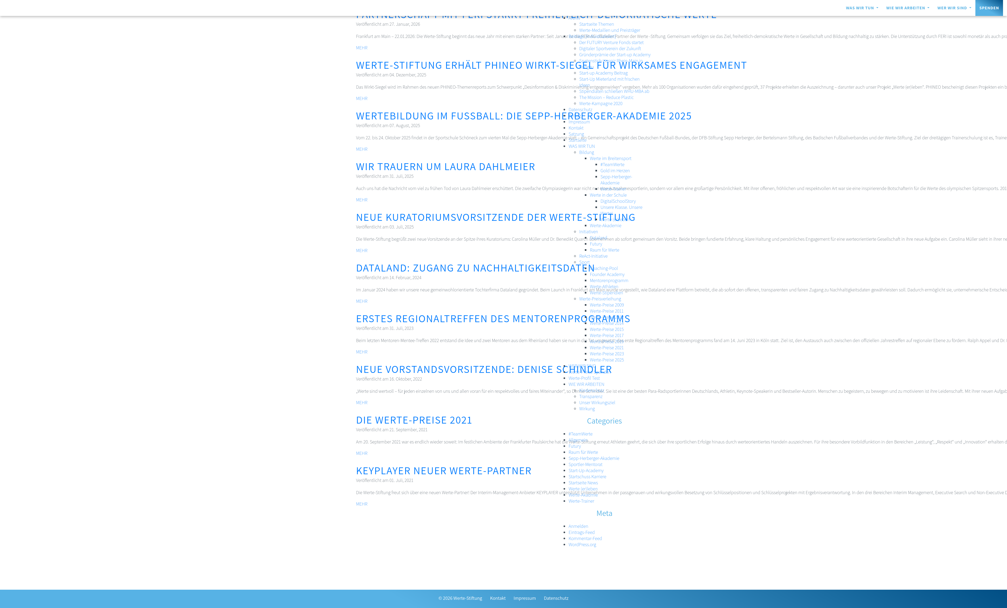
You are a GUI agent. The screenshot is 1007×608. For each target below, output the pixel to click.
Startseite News (583, 483)
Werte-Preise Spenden (590, 372)
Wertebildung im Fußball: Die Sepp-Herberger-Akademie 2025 (524, 115)
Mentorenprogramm (609, 280)
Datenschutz (580, 109)
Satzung (576, 134)
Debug (575, 116)
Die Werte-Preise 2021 (414, 419)
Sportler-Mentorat (585, 464)
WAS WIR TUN (860, 8)
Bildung (586, 152)
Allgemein (578, 440)
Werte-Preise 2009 (607, 305)
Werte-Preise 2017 (607, 335)
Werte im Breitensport (610, 158)
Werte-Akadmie (583, 495)
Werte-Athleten (604, 286)
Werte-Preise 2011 (607, 311)
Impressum (579, 122)
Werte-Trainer (613, 189)
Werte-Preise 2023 (607, 354)
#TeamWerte (612, 164)
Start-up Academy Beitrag (603, 73)
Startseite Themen (596, 24)
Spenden (989, 8)
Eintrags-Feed (582, 532)
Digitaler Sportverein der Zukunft (610, 48)
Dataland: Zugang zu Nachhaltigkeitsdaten (475, 267)
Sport (584, 262)
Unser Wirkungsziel (597, 402)
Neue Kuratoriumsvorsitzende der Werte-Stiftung (496, 217)
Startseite (577, 140)
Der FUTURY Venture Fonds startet (611, 42)
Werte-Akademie (605, 225)
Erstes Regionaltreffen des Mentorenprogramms (493, 318)
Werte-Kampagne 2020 (601, 103)
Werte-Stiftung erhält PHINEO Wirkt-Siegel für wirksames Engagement (551, 65)
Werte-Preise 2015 (607, 329)
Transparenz (591, 396)
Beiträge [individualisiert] (592, 36)
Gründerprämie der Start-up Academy (615, 54)
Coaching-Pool (604, 268)
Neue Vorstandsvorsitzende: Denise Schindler (484, 369)
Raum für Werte (604, 250)
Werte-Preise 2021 (607, 347)
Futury (596, 244)
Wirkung (587, 409)
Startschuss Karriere (587, 476)
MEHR (361, 48)
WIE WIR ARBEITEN (906, 8)
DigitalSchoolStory (618, 201)
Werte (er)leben (615, 219)
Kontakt (576, 128)
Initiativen (588, 231)
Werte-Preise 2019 (607, 341)
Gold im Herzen (615, 170)
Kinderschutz (591, 390)
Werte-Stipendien (606, 293)
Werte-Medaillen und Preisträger (609, 30)
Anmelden (578, 526)
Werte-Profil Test (584, 378)
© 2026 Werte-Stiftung (460, 598)
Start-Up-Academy (586, 470)
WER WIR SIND (952, 8)
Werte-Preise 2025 (607, 360)
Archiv (574, 18)
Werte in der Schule (608, 195)
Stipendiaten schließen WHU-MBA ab (614, 91)
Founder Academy (607, 274)
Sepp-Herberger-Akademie (616, 180)
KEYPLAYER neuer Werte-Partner (444, 470)
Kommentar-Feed (585, 538)
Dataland (598, 238)
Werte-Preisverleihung (600, 299)
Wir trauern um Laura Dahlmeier (445, 166)
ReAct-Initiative (593, 256)
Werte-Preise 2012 (607, 317)
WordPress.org (582, 544)
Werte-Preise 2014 (607, 323)
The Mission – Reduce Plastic (606, 97)
